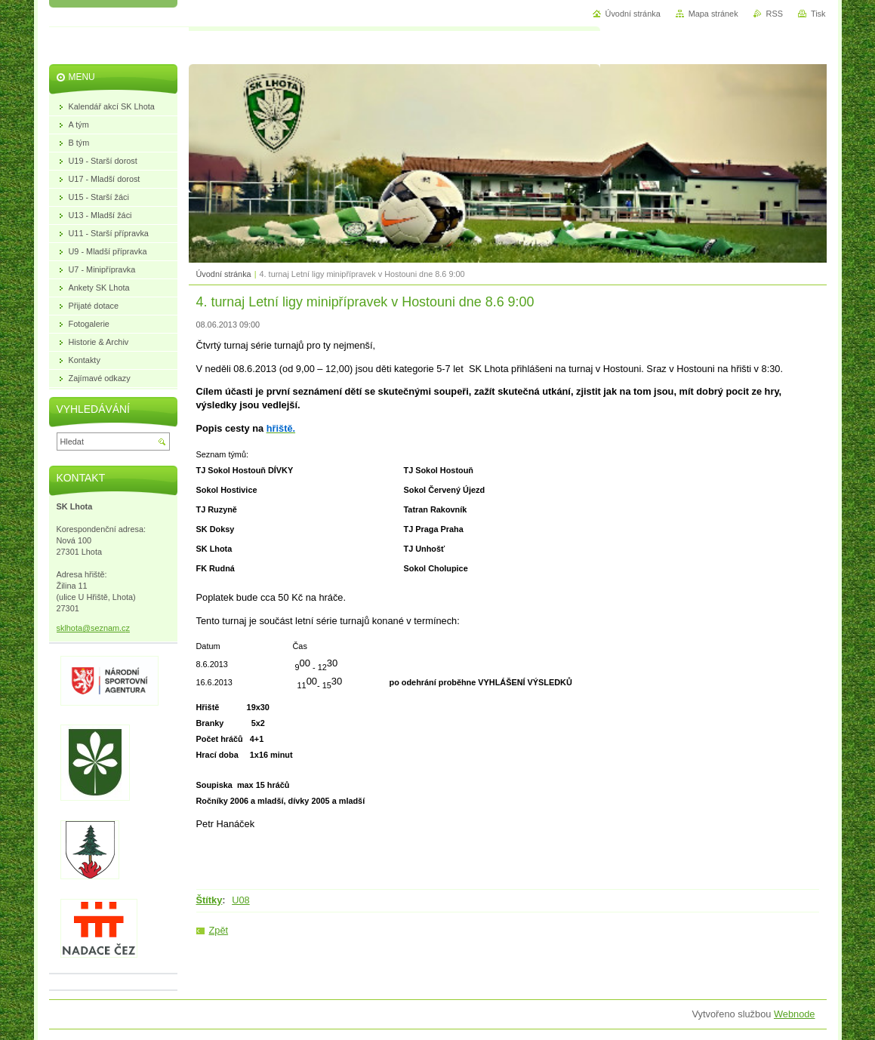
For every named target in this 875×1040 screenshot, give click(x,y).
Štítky (209, 900)
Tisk (818, 13)
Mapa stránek (713, 13)
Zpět (219, 930)
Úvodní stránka (223, 273)
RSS (774, 13)
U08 (240, 900)
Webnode (794, 1014)
